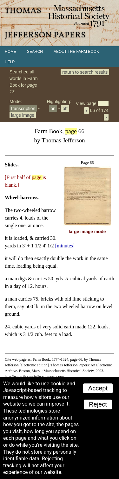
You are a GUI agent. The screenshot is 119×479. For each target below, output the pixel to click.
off (65, 108)
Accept (98, 388)
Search (35, 51)
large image (22, 114)
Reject (98, 404)
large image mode (87, 231)
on (53, 108)
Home (10, 51)
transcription (23, 108)
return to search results (85, 71)
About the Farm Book (76, 51)
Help (10, 62)
